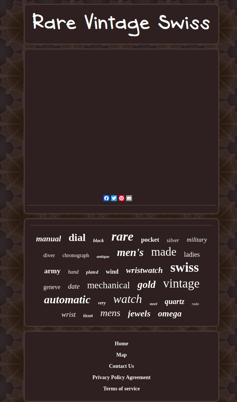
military (197, 239)
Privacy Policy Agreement (121, 377)
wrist (68, 314)
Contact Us (121, 366)
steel (153, 303)
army (52, 271)
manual (48, 238)
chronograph (75, 255)
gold (146, 284)
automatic (67, 299)
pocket (150, 239)
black (98, 240)
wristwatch (144, 270)
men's (130, 252)
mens (110, 312)
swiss (184, 267)
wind (112, 271)
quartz (174, 301)
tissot (88, 315)
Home (121, 343)
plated (92, 272)
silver (173, 240)
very (102, 303)
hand (73, 272)
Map (121, 355)
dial (76, 237)
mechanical (108, 285)
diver (49, 255)
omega (170, 313)
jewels (139, 313)
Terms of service (121, 388)
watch (127, 299)
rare (122, 236)
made (163, 251)
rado (195, 304)
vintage (181, 283)
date (74, 286)
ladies (192, 254)
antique (103, 256)
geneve (51, 287)
